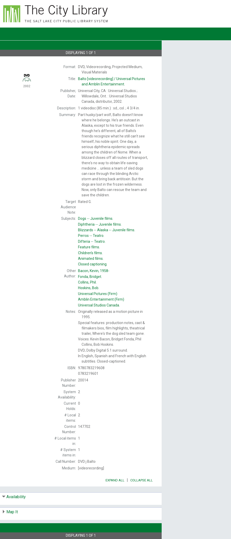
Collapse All (141, 480)
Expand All (115, 480)
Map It (12, 511)
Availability (16, 496)
